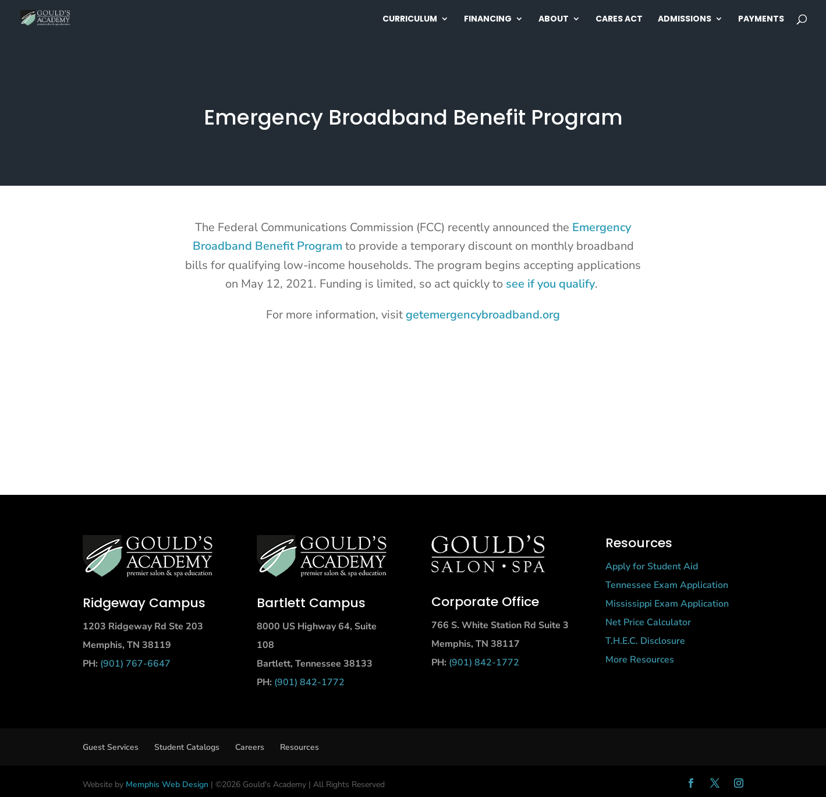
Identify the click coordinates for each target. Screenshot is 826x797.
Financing (488, 19)
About (553, 19)
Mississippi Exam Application (667, 603)
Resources (299, 747)
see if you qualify (550, 284)
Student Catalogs (186, 747)
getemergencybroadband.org (483, 315)
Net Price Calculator (648, 622)
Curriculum (409, 19)
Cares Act (619, 19)
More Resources (639, 659)
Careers (249, 747)
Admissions (684, 19)
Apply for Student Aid (651, 566)
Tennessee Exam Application (666, 585)
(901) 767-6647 (135, 663)
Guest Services (111, 747)
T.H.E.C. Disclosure (645, 641)
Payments (761, 19)
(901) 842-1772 (309, 682)
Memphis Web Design (167, 784)
